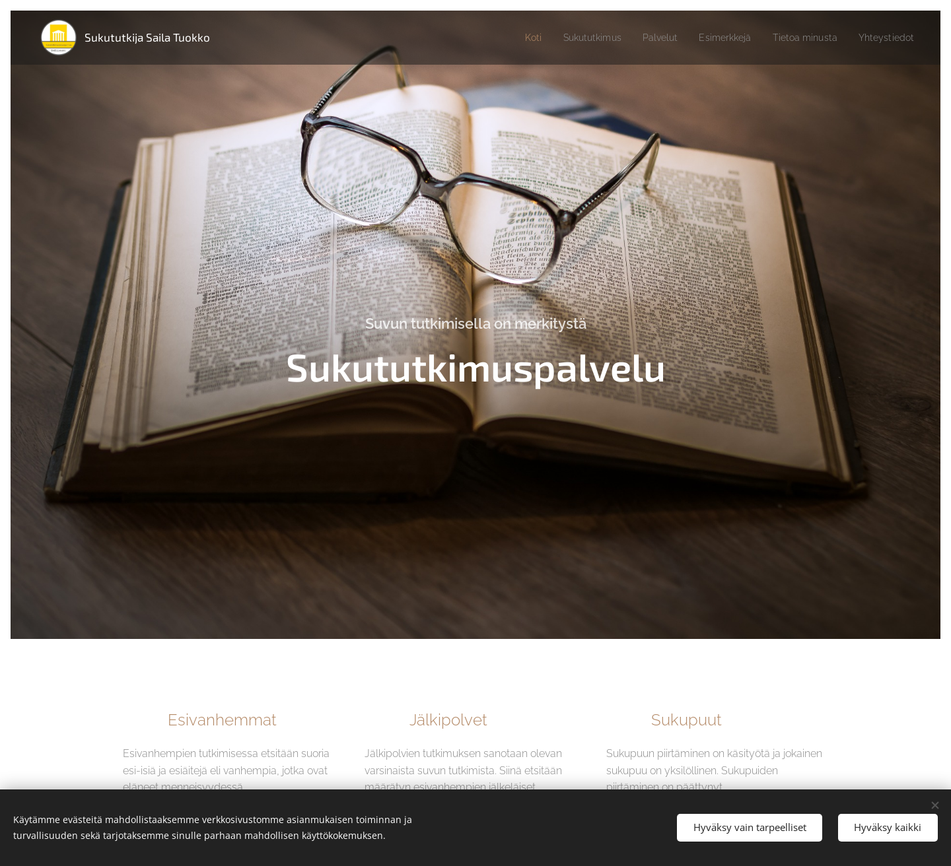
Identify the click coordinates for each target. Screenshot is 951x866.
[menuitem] (507, 37)
